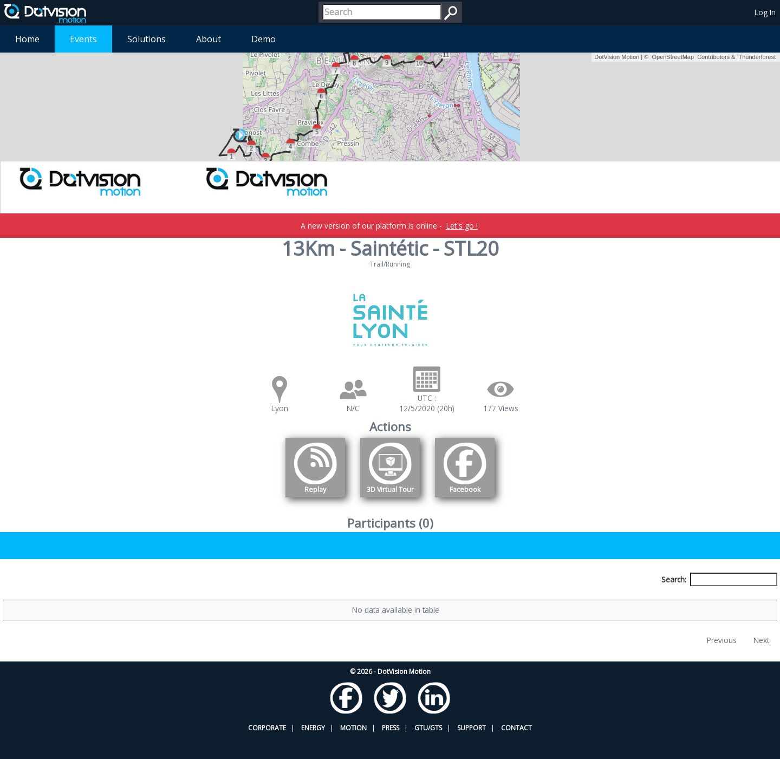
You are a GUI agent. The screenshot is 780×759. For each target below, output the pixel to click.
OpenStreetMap (673, 57)
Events (83, 39)
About (208, 39)
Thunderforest (757, 57)
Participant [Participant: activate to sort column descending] (90, 599)
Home (27, 39)
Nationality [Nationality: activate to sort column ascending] (442, 599)
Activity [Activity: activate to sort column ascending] (607, 599)
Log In (765, 12)
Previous (722, 661)
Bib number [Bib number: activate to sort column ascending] (260, 599)
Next (761, 661)
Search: (719, 579)
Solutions (146, 39)
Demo (263, 39)
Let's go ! (462, 225)
